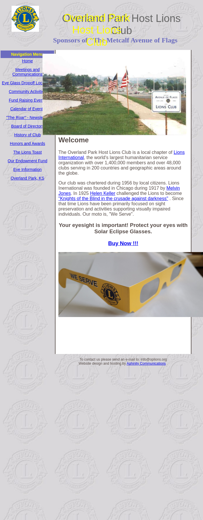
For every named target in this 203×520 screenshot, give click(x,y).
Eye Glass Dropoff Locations (27, 83)
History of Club (27, 135)
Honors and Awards (27, 143)
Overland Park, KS (27, 178)
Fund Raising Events (27, 100)
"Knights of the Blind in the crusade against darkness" (113, 198)
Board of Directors (27, 126)
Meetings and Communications (27, 72)
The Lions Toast (27, 152)
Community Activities (27, 91)
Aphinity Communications (146, 363)
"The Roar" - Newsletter (27, 117)
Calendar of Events (27, 109)
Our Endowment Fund (27, 161)
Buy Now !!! (123, 243)
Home (27, 61)
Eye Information (27, 169)
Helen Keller (102, 193)
